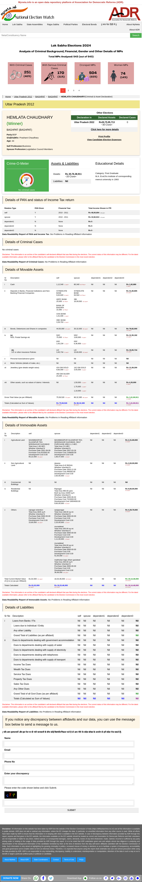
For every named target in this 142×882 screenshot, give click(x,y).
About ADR (134, 29)
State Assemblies (35, 24)
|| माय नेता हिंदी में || (109, 24)
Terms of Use (69, 860)
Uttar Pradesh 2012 (23, 96)
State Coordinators (41, 860)
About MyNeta (133, 24)
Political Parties (71, 24)
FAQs (81, 860)
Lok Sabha (17, 24)
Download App (74, 878)
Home (5, 24)
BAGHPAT (40, 96)
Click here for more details (105, 129)
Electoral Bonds (89, 24)
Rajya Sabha (53, 24)
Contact (56, 860)
